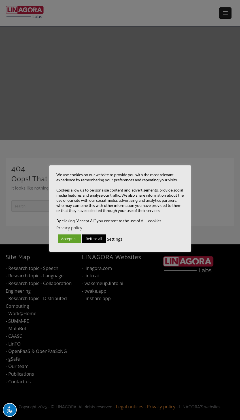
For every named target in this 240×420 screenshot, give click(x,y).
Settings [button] (114, 239)
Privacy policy (69, 227)
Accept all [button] (69, 238)
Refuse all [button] (94, 238)
